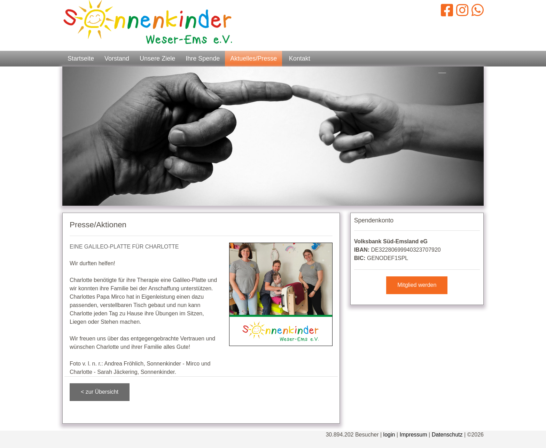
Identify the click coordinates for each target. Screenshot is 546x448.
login (389, 435)
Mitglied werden (416, 285)
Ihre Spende (203, 58)
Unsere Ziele (157, 58)
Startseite (81, 58)
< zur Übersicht (99, 392)
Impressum (413, 435)
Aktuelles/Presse (253, 58)
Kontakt (299, 58)
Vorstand (116, 58)
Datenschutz (447, 435)
